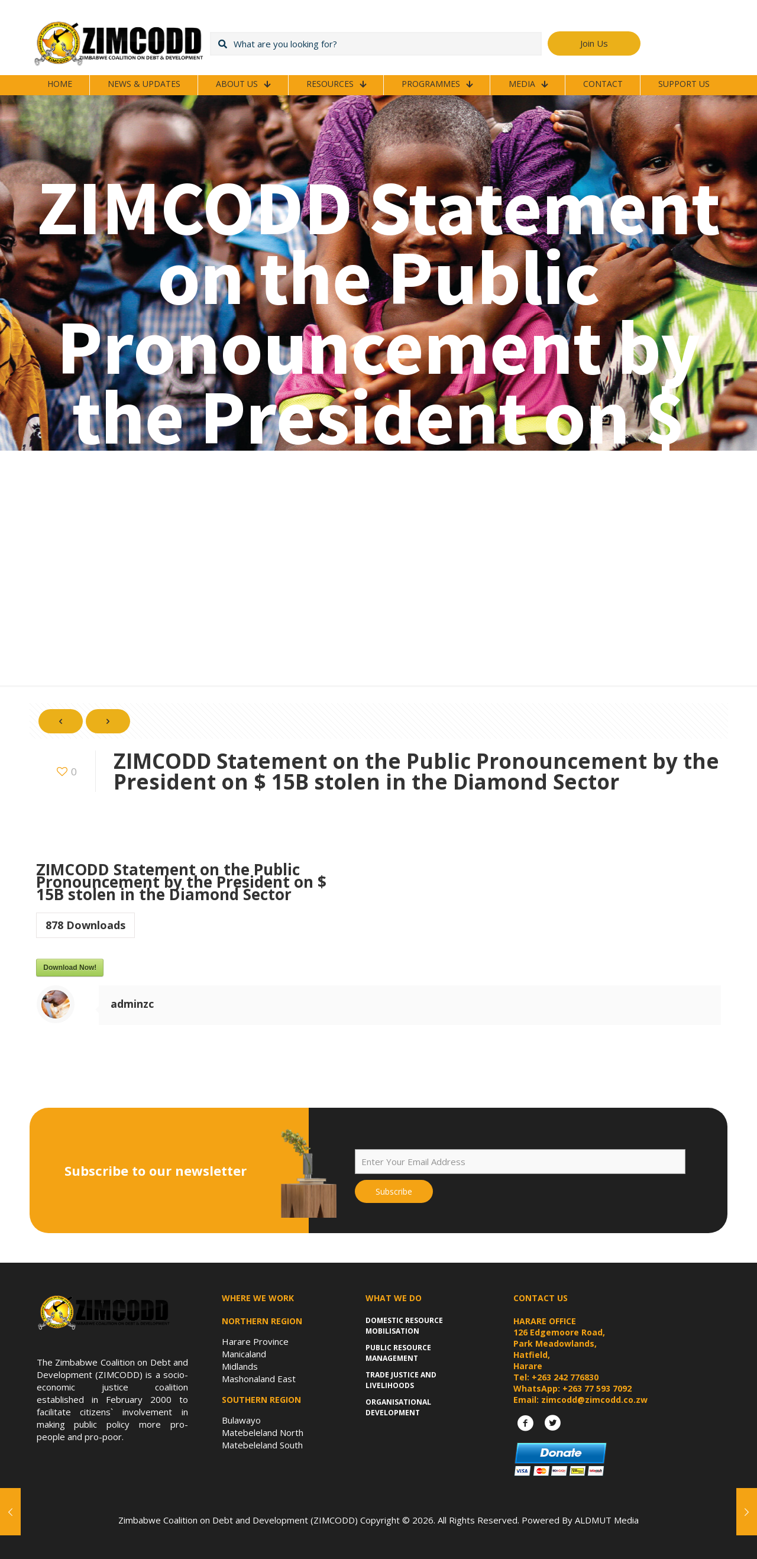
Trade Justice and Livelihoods (400, 1380)
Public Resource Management (398, 1353)
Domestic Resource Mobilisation (404, 1325)
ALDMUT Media (607, 1520)
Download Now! (69, 967)
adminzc (132, 1004)
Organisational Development (398, 1407)
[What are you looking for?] (376, 44)
